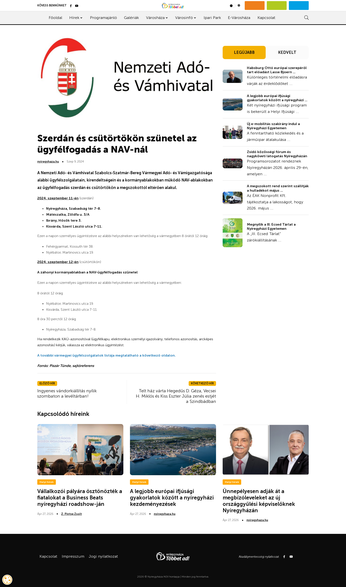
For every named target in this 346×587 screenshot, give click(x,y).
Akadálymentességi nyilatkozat (259, 556)
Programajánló (103, 17)
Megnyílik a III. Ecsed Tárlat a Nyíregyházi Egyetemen (271, 226)
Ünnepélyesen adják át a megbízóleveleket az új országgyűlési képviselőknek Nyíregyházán (259, 500)
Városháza (155, 17)
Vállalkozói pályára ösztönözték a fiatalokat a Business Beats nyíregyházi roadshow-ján (79, 497)
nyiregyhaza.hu (48, 161)
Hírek (74, 17)
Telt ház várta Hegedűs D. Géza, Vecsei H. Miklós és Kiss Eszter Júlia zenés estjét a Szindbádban (176, 396)
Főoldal (55, 17)
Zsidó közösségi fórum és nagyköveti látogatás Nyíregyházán (277, 154)
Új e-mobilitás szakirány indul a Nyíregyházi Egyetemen (273, 126)
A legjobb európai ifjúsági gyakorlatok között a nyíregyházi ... (277, 98)
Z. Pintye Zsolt (71, 514)
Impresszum (73, 556)
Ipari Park (212, 17)
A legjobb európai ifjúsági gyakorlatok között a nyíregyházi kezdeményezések (172, 497)
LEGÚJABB (244, 52)
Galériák (131, 17)
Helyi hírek (46, 482)
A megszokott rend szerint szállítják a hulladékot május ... (278, 188)
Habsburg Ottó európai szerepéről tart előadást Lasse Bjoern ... (277, 70)
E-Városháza (239, 17)
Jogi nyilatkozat (103, 556)
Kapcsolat (266, 17)
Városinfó (184, 17)
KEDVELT (287, 52)
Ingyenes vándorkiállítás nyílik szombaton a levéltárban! (67, 393)
